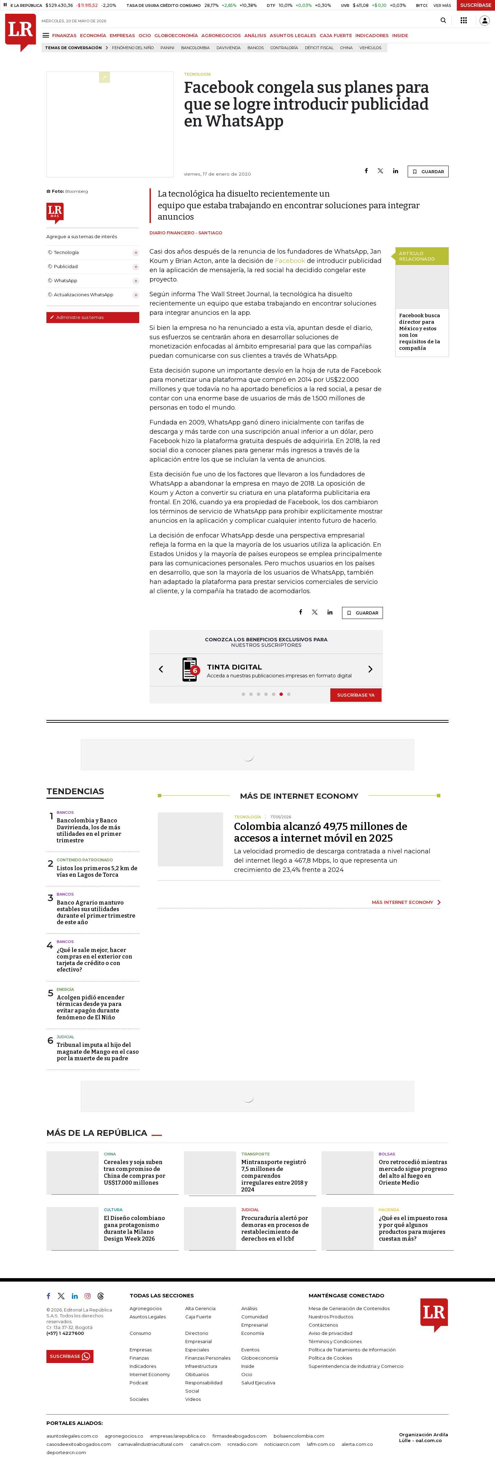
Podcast (139, 1382)
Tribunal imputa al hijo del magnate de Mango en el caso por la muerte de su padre (98, 1051)
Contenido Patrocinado (85, 859)
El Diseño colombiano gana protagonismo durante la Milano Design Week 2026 (134, 1228)
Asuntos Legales (148, 1316)
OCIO (145, 35)
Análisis (249, 1308)
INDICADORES (372, 35)
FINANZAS (64, 35)
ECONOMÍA (93, 35)
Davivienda (229, 48)
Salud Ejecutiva (258, 1382)
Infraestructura (201, 1366)
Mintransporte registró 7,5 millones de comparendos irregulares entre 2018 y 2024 (274, 1176)
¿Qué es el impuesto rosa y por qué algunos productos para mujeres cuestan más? (413, 1228)
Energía (65, 989)
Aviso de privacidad (330, 1333)
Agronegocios (146, 1308)
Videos (193, 1399)
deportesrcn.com (66, 1452)
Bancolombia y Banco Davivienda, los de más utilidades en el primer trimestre (89, 830)
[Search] (443, 20)
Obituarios (197, 1374)
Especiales (197, 1349)
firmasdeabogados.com (239, 1436)
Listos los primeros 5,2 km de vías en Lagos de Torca (97, 871)
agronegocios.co (124, 1436)
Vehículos (370, 48)
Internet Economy (150, 1374)
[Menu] (47, 35)
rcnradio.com (242, 1444)
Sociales (139, 1399)
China (346, 48)
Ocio (246, 1374)
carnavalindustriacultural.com (150, 1444)
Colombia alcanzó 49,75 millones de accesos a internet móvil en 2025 (320, 832)
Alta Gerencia (200, 1308)
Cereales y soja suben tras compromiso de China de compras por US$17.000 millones (134, 1172)
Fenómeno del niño (133, 48)
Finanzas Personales (207, 1358)
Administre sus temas (76, 317)
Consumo (140, 1333)
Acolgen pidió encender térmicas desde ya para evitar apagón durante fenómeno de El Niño (90, 1007)
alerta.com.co (357, 1444)
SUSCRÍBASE (476, 5)
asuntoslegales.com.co (72, 1436)
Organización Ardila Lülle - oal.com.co (423, 1437)
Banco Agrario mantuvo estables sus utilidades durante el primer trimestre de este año (96, 912)
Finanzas (139, 1358)
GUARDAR (428, 171)
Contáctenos (323, 1325)
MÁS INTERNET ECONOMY (402, 902)
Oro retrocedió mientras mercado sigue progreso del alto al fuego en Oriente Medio (413, 1172)
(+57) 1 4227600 (65, 1333)
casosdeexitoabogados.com (78, 1444)
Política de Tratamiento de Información (352, 1349)
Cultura (113, 1209)
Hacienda (389, 1209)
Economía (252, 1333)
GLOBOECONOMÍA (176, 35)
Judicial (65, 1036)
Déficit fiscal (319, 48)
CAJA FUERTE (336, 35)
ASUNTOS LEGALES (293, 35)
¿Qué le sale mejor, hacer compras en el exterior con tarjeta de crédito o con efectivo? (94, 960)
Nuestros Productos (331, 1316)
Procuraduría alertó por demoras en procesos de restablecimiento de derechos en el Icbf (275, 1228)
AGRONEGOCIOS (221, 35)
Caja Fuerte (198, 1316)
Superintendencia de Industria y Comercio (356, 1366)
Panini (167, 48)
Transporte (255, 1154)
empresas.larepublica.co (178, 1436)
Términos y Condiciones (335, 1341)
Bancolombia (195, 48)
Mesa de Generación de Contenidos (349, 1308)
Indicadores (143, 1366)
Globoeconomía (259, 1358)
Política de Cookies (330, 1358)
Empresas (141, 1349)
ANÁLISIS (255, 35)
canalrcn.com (205, 1444)
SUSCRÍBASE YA (356, 695)
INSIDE (400, 35)
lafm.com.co (321, 1444)
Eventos (250, 1349)
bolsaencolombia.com (299, 1436)
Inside (247, 1366)
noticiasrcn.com (282, 1444)
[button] (159, 670)
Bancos (256, 48)
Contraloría (284, 48)
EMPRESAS (122, 35)
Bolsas (387, 1154)
